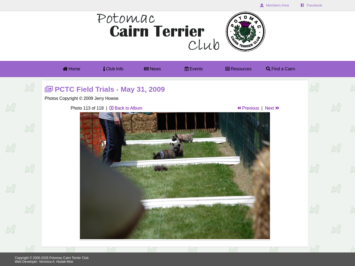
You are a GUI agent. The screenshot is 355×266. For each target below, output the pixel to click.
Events (194, 69)
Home (71, 69)
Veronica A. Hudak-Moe (56, 262)
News (152, 69)
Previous (248, 108)
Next (272, 108)
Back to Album (126, 108)
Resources (238, 69)
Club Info (113, 69)
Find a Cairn (280, 69)
